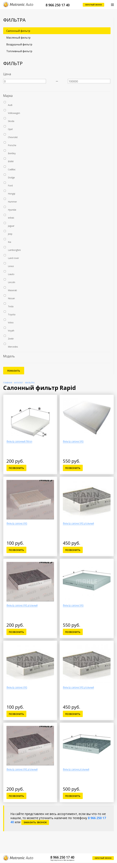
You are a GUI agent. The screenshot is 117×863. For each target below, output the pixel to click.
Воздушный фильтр (19, 44)
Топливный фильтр (19, 51)
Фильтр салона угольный (76, 769)
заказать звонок (35, 822)
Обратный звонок (93, 5)
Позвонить (16, 467)
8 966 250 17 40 (58, 5)
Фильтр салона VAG (73, 441)
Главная (7, 382)
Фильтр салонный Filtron (19, 441)
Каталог (18, 382)
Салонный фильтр (18, 31)
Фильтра (30, 382)
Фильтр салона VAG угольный (78, 523)
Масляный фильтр (18, 37)
